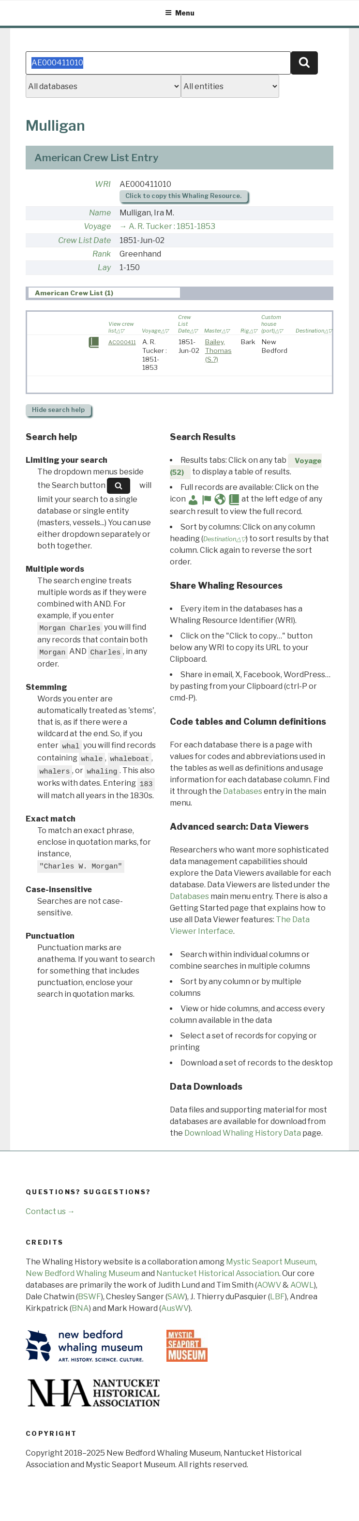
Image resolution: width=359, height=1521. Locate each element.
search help (58, 409)
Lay (104, 267)
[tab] (104, 293)
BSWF (89, 1296)
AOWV (269, 1285)
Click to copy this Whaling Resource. (183, 195)
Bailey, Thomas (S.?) (218, 350)
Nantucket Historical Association (217, 1273)
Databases (242, 791)
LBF (277, 1296)
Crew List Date (84, 240)
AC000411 (122, 342)
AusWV (175, 1308)
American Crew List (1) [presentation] (74, 293)
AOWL (302, 1285)
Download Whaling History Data (242, 1133)
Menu (179, 13)
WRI (103, 184)
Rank (101, 254)
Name (100, 212)
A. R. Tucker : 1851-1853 (172, 226)
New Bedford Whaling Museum (83, 1273)
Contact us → (50, 1211)
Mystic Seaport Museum (270, 1261)
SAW (176, 1296)
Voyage (97, 226)
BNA (80, 1308)
